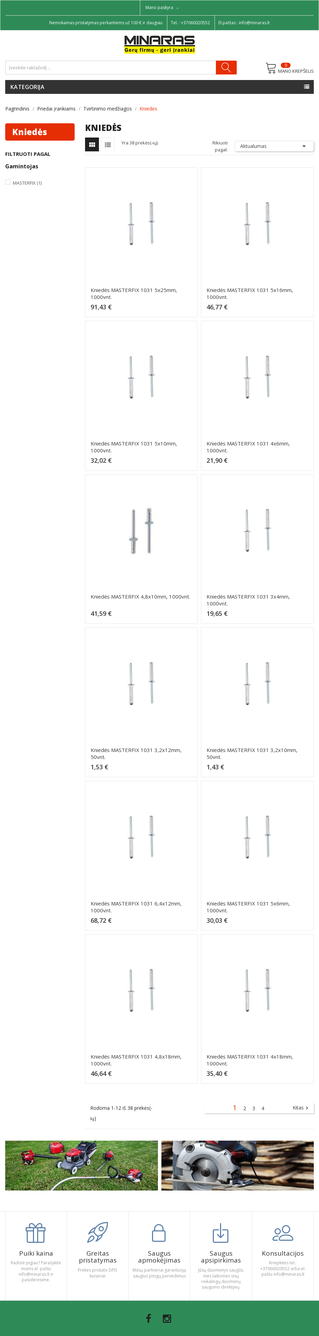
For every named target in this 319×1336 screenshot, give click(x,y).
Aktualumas (274, 146)
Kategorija (27, 87)
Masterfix (27, 183)
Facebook (149, 1319)
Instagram (167, 1319)
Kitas (301, 1108)
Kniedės (29, 132)
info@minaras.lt (254, 23)
